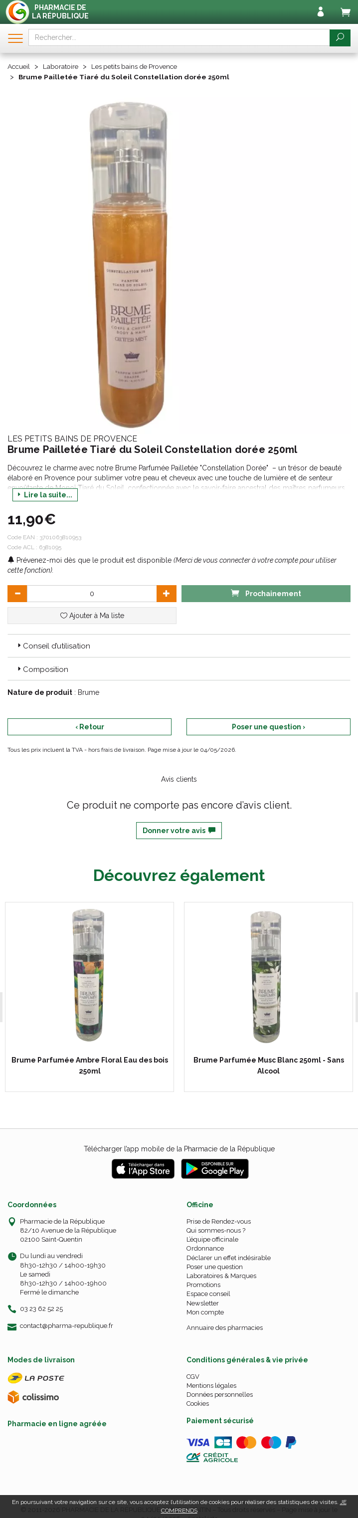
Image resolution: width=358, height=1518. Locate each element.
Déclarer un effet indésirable (228, 1257)
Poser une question (214, 1266)
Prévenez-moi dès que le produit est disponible (89, 560)
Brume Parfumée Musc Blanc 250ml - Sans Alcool (257, 1065)
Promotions (203, 1284)
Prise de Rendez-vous (218, 1221)
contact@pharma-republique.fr (66, 1324)
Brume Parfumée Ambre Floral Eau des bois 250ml (81, 1065)
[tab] (179, 645)
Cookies (197, 1403)
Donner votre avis (179, 830)
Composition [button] (41, 668)
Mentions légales (211, 1385)
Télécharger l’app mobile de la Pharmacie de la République (179, 1148)
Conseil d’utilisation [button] (52, 645)
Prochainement (266, 592)
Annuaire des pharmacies (224, 1327)
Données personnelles (219, 1394)
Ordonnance (205, 1248)
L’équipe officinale (212, 1239)
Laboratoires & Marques (221, 1275)
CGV (192, 1376)
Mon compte (205, 1311)
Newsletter (202, 1302)
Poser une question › (268, 726)
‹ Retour (89, 726)
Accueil (19, 66)
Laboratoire (62, 66)
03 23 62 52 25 (41, 1308)
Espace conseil (208, 1293)
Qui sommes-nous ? (215, 1230)
